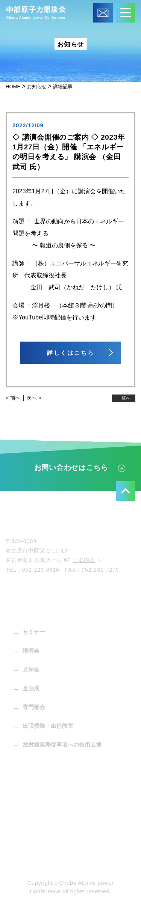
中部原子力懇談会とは (39, 593)
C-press (21, 782)
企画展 (31, 688)
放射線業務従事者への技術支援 (62, 744)
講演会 (31, 650)
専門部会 (34, 707)
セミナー (34, 632)
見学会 (31, 669)
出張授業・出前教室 (48, 726)
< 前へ (13, 398)
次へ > (33, 398)
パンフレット (27, 763)
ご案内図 (84, 560)
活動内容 (21, 611)
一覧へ (123, 398)
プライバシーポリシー (39, 856)
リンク (18, 819)
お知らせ (21, 800)
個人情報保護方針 (33, 837)
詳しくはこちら (70, 352)
